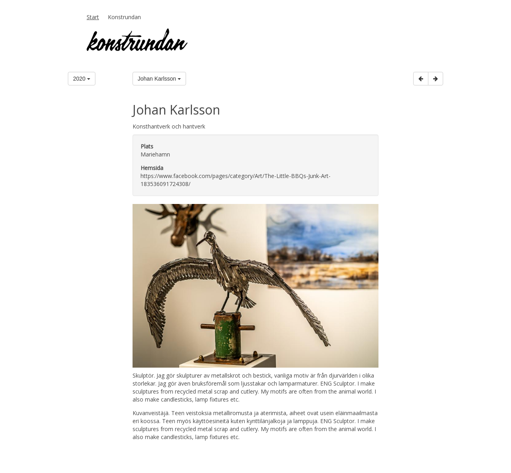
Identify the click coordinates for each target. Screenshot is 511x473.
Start (93, 17)
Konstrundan (124, 17)
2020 (81, 78)
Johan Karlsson (159, 78)
